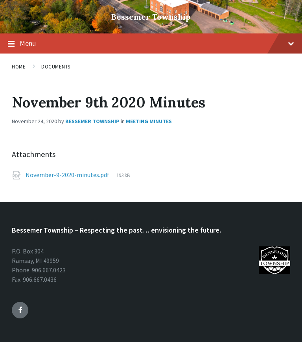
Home (19, 66)
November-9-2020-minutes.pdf (67, 175)
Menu (157, 43)
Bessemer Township (151, 17)
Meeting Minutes (149, 121)
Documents (55, 66)
